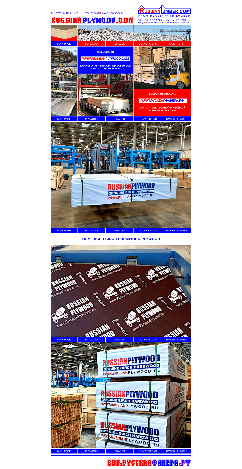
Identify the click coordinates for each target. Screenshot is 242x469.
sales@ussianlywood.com (107, 13)
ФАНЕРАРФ (162, 100)
